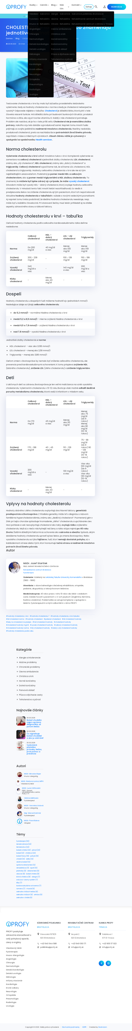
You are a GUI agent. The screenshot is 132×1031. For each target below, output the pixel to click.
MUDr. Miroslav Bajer (32, 774)
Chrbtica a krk (25, 676)
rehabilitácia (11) (22, 868)
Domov (9, 38)
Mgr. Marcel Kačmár (32, 813)
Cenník (43, 5)
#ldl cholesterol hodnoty (71, 619)
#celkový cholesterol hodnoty (65, 625)
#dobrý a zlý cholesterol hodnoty (64, 628)
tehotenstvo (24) (22, 847)
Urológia (10, 1006)
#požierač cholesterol (52, 619)
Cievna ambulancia (27, 671)
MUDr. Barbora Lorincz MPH (32, 781)
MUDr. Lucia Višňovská (31, 788)
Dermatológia (12, 966)
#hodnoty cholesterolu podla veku (19, 631)
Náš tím (62, 7)
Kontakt (76, 5)
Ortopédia (11, 995)
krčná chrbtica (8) (23, 877)
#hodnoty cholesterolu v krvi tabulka (65, 616)
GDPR (84, 1027)
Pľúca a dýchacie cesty (29, 694)
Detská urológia (13, 973)
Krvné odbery (12, 988)
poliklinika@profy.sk (48, 947)
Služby (32, 5)
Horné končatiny (26, 680)
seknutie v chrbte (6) (24, 897)
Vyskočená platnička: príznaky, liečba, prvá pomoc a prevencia (34, 749)
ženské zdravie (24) (23, 844)
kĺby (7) (19, 883)
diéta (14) (29, 859)
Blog (53, 5)
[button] (96, 7)
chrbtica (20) (30, 853)
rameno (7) (20, 888)
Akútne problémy (26, 662)
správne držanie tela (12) (25, 865)
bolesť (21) (20, 853)
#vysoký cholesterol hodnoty (41, 625)
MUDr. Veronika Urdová (33, 805)
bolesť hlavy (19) (22, 856)
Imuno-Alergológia (15, 955)
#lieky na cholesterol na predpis (18, 622)
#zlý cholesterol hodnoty (40, 628)
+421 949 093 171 (78, 943)
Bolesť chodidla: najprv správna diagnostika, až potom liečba (34, 723)
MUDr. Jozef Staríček (37, 44)
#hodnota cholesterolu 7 (39, 616)
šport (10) (33, 868)
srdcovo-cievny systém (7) (27, 880)
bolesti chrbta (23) (23, 850)
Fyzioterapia (28, 572)
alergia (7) (36, 877)
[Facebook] (101, 963)
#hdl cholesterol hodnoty (42, 622)
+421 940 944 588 (48, 943)
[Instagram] (108, 963)
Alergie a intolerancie (28, 657)
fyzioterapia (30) (22, 841)
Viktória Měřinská (31, 798)
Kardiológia (11, 984)
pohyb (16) (34, 856)
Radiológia (11, 1002)
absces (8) (20, 874)
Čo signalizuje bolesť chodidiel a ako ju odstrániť (35, 735)
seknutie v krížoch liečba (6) (27, 891)
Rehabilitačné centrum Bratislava (37, 570)
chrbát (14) (20, 859)
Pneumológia (12, 998)
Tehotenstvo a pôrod (28, 699)
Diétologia (11, 977)
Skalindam (102, 1027)
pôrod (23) (36, 850)
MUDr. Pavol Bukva (31, 820)
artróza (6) (38, 894)
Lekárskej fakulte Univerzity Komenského (64, 577)
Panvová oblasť (25, 690)
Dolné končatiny (25, 685)
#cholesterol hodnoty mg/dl (17, 625)
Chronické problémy (28, 666)
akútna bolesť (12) (23, 862)
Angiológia (11, 959)
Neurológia (11, 991)
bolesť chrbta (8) (32, 874)
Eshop (89, 6)
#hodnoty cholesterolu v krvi (17, 616)
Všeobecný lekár (14, 948)
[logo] (17, 7)
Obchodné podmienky (71, 1027)
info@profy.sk (77, 947)
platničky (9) (21, 871)
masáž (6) (30, 888)
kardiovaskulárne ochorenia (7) (28, 886)
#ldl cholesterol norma (15, 619)
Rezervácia (116, 7)
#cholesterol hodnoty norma (17, 628)
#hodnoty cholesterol (34, 619)
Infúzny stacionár (14, 980)
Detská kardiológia (15, 969)
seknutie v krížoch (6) (24, 894)
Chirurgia (10, 962)
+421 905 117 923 (109, 943)
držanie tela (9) (33, 871)
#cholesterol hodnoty (62, 622)
